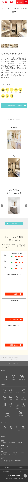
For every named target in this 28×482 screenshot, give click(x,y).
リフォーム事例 (8, 357)
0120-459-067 (18, 256)
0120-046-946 (18, 262)
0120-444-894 (18, 268)
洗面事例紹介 (16, 357)
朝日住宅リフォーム (7, 2)
